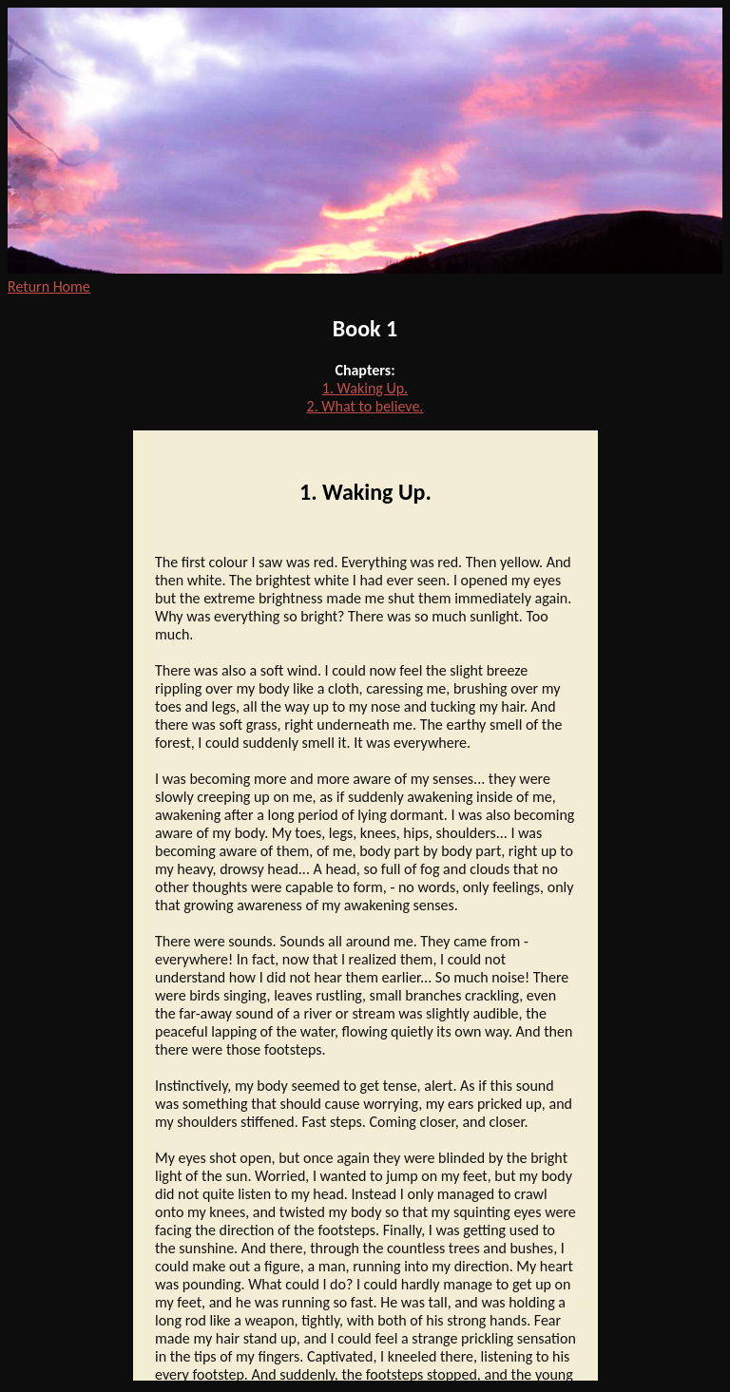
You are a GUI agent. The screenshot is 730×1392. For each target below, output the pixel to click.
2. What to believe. (365, 406)
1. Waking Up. (365, 388)
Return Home (49, 286)
